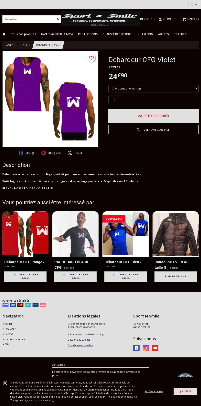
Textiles (114, 67)
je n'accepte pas (154, 391)
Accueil (10, 45)
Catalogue (9, 329)
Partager (27, 152)
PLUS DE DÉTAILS (175, 276)
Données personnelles (80, 345)
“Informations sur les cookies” (71, 396)
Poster (74, 152)
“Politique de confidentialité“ (122, 396)
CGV (5, 344)
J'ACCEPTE (185, 391)
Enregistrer (51, 152)
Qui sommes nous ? (14, 339)
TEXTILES (25, 45)
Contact (7, 334)
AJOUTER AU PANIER (153, 116)
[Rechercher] (58, 19)
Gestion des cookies (79, 339)
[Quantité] (115, 99)
